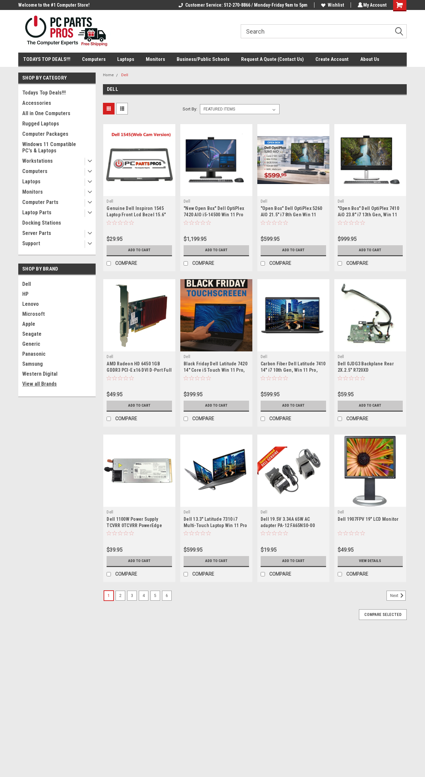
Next (398, 595)
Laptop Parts (36, 212)
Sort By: (190, 108)
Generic (31, 344)
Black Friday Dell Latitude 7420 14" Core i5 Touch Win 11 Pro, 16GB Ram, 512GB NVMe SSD (215, 370)
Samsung (32, 364)
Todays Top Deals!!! (44, 93)
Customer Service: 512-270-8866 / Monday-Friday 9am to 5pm (242, 5)
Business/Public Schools (203, 59)
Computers (94, 59)
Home (108, 75)
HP (25, 294)
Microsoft (33, 314)
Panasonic (33, 354)
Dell (26, 284)
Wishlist (331, 5)
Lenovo (30, 304)
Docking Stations (41, 223)
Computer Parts (40, 202)
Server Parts (36, 233)
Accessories (36, 103)
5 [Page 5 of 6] (155, 595)
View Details (370, 561)
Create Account (332, 59)
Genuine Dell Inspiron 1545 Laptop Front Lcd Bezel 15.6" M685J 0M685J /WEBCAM (136, 215)
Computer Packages (45, 134)
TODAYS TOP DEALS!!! (46, 59)
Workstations (37, 161)
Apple (28, 324)
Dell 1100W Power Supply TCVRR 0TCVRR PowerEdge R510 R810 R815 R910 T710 (134, 525)
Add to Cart (139, 250)
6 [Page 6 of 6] (167, 595)
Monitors (155, 59)
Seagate (32, 334)
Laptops (125, 59)
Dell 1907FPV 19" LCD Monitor (368, 519)
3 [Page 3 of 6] (132, 595)
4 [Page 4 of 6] (143, 595)
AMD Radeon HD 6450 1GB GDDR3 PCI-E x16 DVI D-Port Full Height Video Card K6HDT (139, 370)
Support (31, 243)
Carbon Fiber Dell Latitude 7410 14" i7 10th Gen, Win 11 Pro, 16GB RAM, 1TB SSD (293, 370)
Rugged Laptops (40, 123)
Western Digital (39, 374)
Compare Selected (382, 614)
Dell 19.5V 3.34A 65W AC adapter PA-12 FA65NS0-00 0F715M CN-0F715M (288, 525)
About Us (369, 59)
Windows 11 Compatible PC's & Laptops (49, 147)
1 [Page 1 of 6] (109, 595)
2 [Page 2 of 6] (120, 595)
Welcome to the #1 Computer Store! (54, 5)
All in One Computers (46, 113)
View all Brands (39, 384)
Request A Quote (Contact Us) (272, 59)
